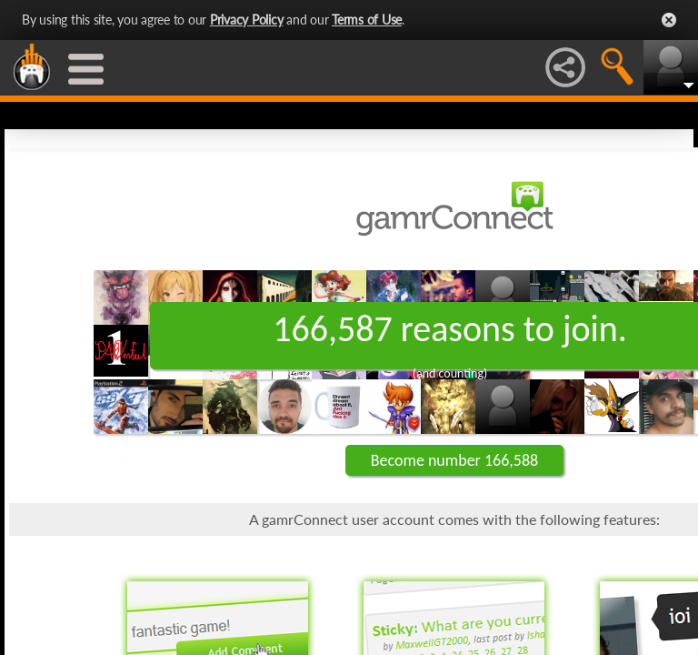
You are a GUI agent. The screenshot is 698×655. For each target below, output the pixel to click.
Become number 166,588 (454, 460)
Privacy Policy (247, 19)
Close (669, 20)
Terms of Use (367, 19)
